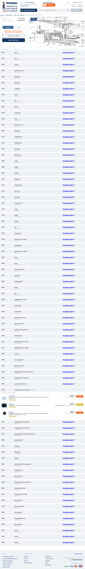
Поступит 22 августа (60, 405)
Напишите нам (78, 553)
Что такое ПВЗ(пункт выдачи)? (10, 558)
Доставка (26, 556)
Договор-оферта (49, 558)
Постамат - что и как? (8, 560)
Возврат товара (6, 564)
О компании (48, 556)
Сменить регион (24, 6)
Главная (2, 15)
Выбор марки (9, 15)
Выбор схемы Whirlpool (19, 15)
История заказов (28, 562)
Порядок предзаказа (7, 562)
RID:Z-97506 (12, 395)
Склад (46, 562)
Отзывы (73, 5)
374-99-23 (77, 2)
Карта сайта (48, 564)
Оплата (25, 558)
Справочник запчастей (8, 556)
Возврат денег (6, 566)
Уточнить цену (68, 52)
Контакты (80, 5)
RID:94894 (11, 404)
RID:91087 (11, 412)
